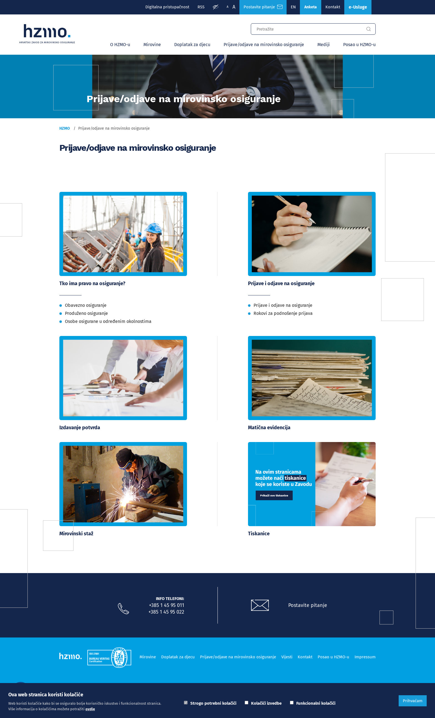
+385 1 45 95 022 (166, 612)
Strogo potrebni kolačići (213, 703)
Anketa (310, 7)
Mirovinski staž (76, 534)
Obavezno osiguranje (86, 305)
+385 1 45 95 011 (166, 605)
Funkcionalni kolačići (315, 703)
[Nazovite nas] (123, 609)
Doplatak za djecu (192, 44)
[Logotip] (47, 34)
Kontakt (332, 6)
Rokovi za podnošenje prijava (283, 313)
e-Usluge (358, 7)
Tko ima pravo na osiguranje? (92, 283)
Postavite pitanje (307, 605)
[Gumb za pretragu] (368, 29)
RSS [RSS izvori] (201, 6)
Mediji (323, 44)
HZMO (64, 128)
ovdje (90, 709)
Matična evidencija (269, 428)
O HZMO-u (120, 44)
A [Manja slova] (227, 7)
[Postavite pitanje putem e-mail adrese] (260, 605)
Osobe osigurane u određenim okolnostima (108, 321)
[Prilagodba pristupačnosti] (215, 7)
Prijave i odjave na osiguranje (281, 283)
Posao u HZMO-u (359, 44)
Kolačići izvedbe (266, 703)
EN (293, 6)
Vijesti (286, 656)
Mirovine (152, 44)
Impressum (365, 656)
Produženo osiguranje (86, 313)
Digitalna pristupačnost (167, 6)
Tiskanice (259, 534)
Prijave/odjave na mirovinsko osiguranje (264, 44)
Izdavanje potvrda (79, 428)
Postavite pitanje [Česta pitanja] (263, 6)
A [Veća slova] (233, 7)
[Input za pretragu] (306, 28)
